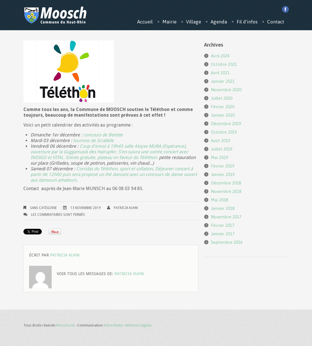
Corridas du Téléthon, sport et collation (114, 168)
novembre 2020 (226, 89)
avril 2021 (220, 72)
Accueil (145, 22)
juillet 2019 (221, 149)
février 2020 (222, 106)
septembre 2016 (227, 242)
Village (193, 22)
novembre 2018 (226, 191)
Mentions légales (139, 325)
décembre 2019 (226, 123)
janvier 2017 (223, 233)
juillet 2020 (221, 98)
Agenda (219, 22)
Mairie (169, 22)
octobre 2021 (224, 64)
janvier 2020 (223, 115)
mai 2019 (219, 157)
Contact (275, 22)
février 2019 (222, 166)
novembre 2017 (226, 216)
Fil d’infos (247, 22)
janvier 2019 (223, 174)
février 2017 (222, 225)
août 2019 (220, 140)
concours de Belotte (103, 135)
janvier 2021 (223, 81)
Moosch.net (65, 325)
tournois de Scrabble (93, 140)
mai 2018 (219, 199)
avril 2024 (220, 55)
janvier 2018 (223, 208)
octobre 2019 (224, 132)
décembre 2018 (226, 182)
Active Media (113, 325)
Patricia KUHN (126, 208)
